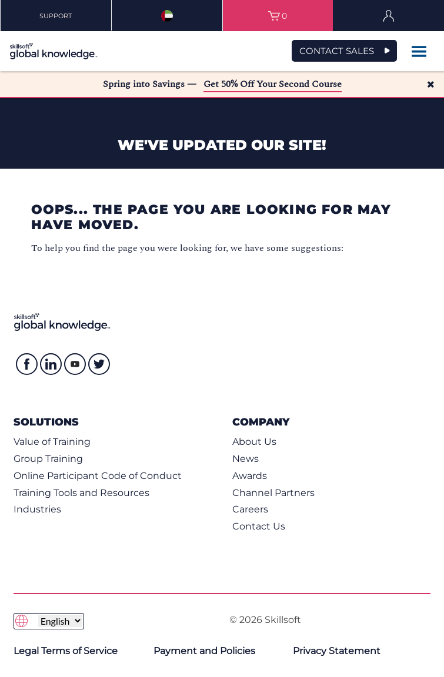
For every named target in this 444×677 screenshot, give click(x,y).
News (245, 458)
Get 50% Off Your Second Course (272, 84)
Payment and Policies (204, 650)
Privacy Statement (336, 650)
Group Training (48, 458)
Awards (249, 475)
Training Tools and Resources (81, 492)
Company (260, 421)
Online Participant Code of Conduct (98, 475)
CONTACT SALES (336, 50)
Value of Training (52, 441)
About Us (254, 441)
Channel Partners (273, 492)
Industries (37, 509)
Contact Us (258, 526)
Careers (250, 509)
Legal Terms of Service (66, 650)
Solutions (46, 421)
